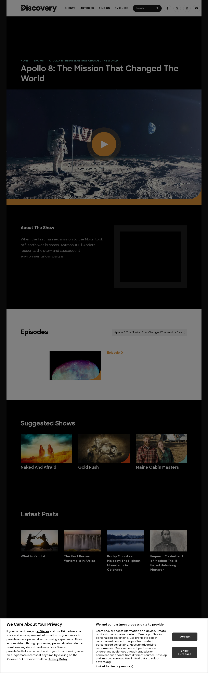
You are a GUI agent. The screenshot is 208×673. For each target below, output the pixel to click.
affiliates (43, 631)
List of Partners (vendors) (114, 666)
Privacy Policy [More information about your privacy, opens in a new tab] (58, 659)
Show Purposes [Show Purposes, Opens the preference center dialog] (184, 653)
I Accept (185, 636)
